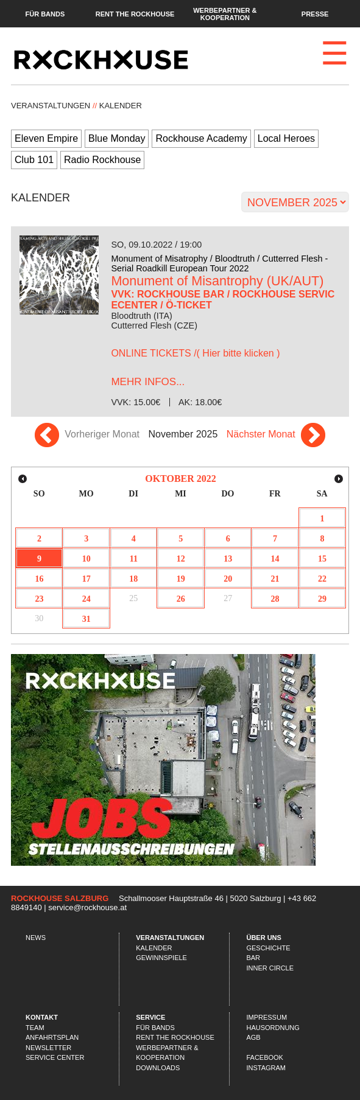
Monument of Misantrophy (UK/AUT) (217, 280)
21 (275, 578)
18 (133, 578)
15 (322, 558)
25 (133, 598)
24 (86, 599)
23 (39, 599)
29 (322, 599)
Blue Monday (116, 138)
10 (86, 558)
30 (39, 618)
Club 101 (34, 160)
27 (228, 598)
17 (86, 578)
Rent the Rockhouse (135, 13)
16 (39, 578)
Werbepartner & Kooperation (224, 13)
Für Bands (45, 13)
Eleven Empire (46, 138)
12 (181, 558)
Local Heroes (286, 138)
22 (322, 578)
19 (181, 578)
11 (134, 558)
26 (181, 599)
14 (275, 558)
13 (228, 558)
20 (228, 578)
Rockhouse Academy (201, 138)
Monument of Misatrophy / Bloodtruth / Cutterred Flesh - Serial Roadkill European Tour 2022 (219, 263)
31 (86, 619)
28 (275, 599)
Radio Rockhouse (102, 160)
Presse (315, 13)
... (148, 382)
